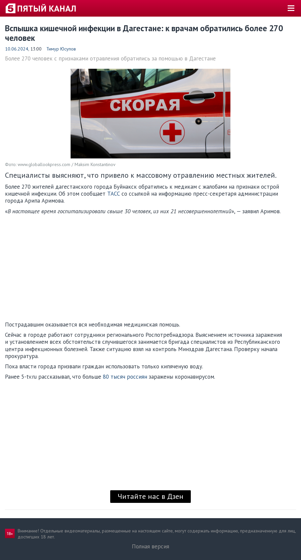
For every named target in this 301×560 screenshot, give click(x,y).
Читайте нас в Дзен (150, 496)
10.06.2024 (16, 49)
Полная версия (150, 546)
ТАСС (113, 193)
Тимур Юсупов (61, 49)
